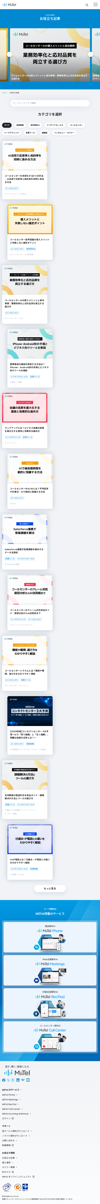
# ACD (13, 503)
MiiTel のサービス (10, 1089)
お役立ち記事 (8, 1157)
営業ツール (30, 132)
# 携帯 (19, 382)
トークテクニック (11, 132)
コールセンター (76, 125)
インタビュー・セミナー (64, 132)
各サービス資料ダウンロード (15, 1131)
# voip (21, 874)
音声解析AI (35, 125)
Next (90, 54)
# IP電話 (13, 874)
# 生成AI (42, 749)
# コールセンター (11, 194)
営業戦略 (20, 125)
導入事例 (6, 1162)
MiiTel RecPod (9, 1104)
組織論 (44, 132)
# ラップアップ (11, 443)
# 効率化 (22, 194)
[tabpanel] (47, 54)
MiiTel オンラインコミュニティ (16, 1176)
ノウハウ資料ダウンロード (14, 1135)
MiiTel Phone (8, 1094)
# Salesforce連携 (12, 564)
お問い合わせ (8, 1140)
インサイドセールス (55, 125)
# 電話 (7, 810)
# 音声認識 (29, 254)
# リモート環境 (11, 814)
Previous (9, 54)
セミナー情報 (8, 1167)
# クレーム (14, 625)
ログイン (6, 1118)
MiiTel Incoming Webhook (15, 1113)
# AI (21, 318)
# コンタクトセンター (29, 749)
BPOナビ (6, 1172)
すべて (6, 125)
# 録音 (12, 382)
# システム (23, 685)
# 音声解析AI (15, 749)
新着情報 (6, 1145)
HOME (4, 93)
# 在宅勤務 (15, 810)
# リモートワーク (28, 810)
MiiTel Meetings (10, 1099)
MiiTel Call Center (11, 1109)
